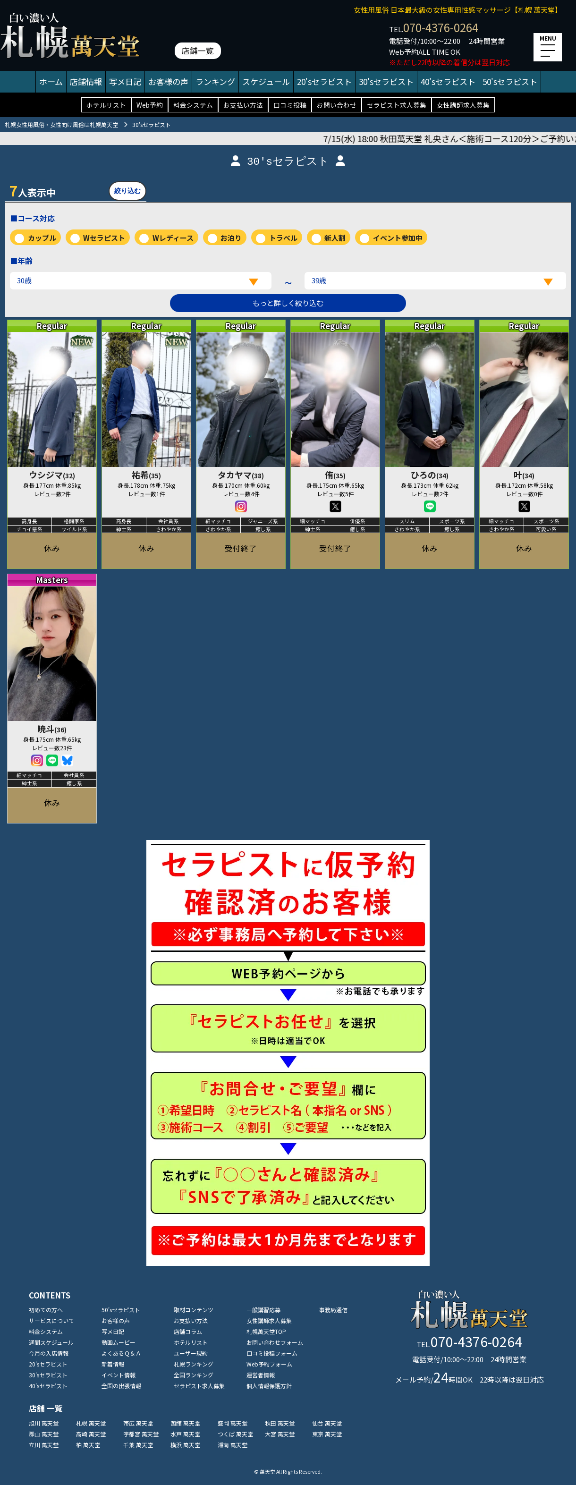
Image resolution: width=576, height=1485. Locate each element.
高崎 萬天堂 (91, 1434)
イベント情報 (119, 1375)
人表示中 (32, 190)
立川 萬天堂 (44, 1445)
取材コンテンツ (193, 1310)
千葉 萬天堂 (138, 1445)
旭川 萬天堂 (44, 1423)
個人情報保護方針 (269, 1386)
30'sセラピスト (386, 81)
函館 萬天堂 (185, 1423)
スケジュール (266, 81)
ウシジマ (52, 474)
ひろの (430, 474)
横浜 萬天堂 (185, 1445)
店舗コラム (188, 1331)
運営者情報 (260, 1375)
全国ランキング (193, 1375)
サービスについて (51, 1320)
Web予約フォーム (269, 1364)
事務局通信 (333, 1310)
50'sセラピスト (510, 81)
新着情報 (113, 1364)
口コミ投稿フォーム (271, 1353)
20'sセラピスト (324, 81)
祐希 (146, 474)
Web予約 (149, 105)
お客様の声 (168, 81)
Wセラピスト (104, 238)
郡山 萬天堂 (44, 1434)
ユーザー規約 (191, 1353)
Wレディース (173, 238)
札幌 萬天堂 (91, 1423)
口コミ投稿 (289, 105)
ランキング (215, 81)
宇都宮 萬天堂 (141, 1434)
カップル (42, 238)
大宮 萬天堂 (280, 1434)
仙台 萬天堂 (327, 1423)
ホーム (51, 81)
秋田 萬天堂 (280, 1423)
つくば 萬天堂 (235, 1434)
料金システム (193, 105)
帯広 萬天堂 (138, 1423)
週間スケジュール (51, 1342)
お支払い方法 (243, 105)
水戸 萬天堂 (185, 1434)
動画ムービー (119, 1342)
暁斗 (52, 728)
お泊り (231, 238)
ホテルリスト (106, 105)
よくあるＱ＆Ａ (121, 1353)
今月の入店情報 (48, 1353)
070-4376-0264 (440, 27)
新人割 (335, 238)
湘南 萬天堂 (232, 1445)
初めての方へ (46, 1310)
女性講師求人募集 (463, 105)
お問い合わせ (336, 105)
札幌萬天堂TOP (266, 1331)
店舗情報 (86, 81)
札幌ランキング (193, 1364)
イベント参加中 (398, 238)
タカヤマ (241, 474)
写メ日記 (125, 81)
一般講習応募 (263, 1310)
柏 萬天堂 (88, 1445)
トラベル (283, 238)
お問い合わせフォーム (274, 1342)
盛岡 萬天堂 (232, 1423)
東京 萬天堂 (327, 1434)
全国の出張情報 (121, 1386)
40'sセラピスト (448, 81)
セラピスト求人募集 (396, 105)
